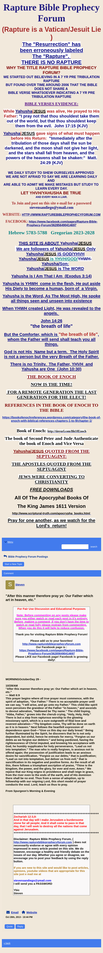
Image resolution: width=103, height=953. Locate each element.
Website (31, 912)
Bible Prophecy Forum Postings (25, 556)
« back (7, 943)
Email (15, 912)
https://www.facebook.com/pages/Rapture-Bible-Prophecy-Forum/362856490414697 (51, 652)
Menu (8, 542)
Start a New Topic (13, 564)
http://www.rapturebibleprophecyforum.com (51, 643)
